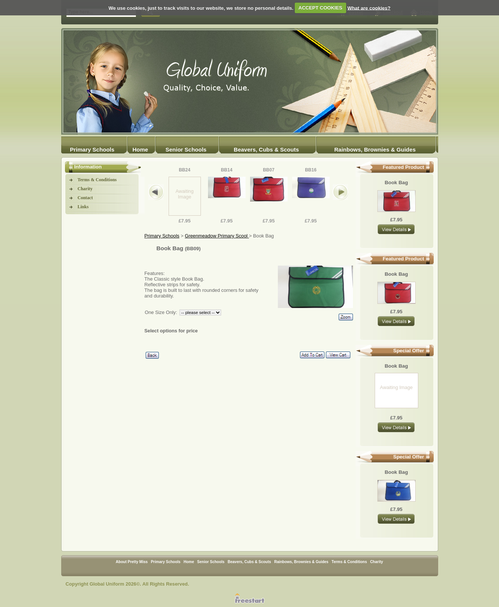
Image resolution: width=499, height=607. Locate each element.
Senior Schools (186, 149)
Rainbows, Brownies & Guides (375, 149)
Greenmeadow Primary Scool (217, 236)
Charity (85, 188)
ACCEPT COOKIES (320, 8)
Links (83, 206)
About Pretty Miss (132, 562)
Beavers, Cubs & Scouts (266, 149)
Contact (85, 197)
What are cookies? (368, 8)
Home (140, 149)
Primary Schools (92, 149)
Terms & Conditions (97, 179)
